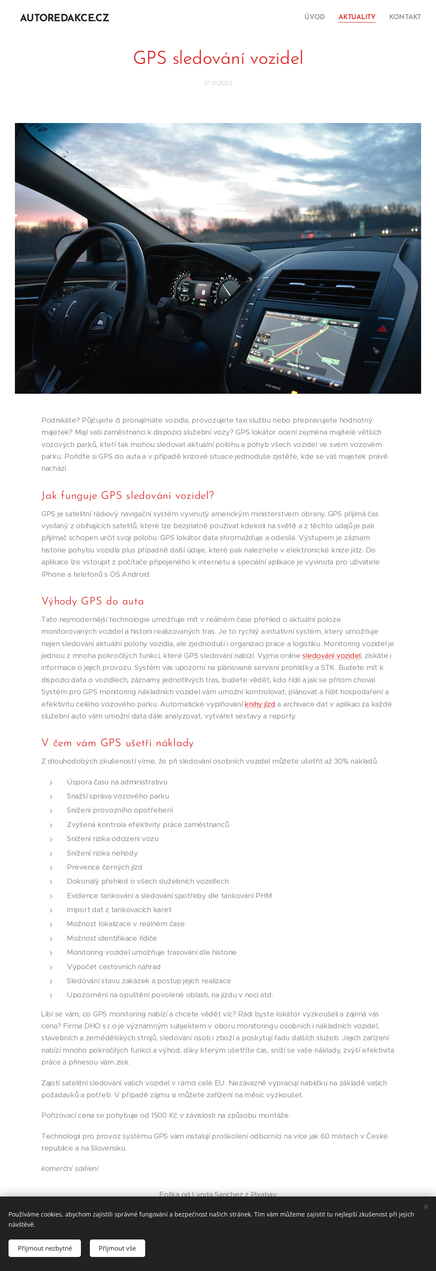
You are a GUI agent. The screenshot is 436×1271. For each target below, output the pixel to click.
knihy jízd (259, 704)
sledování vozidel (331, 655)
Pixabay (264, 1194)
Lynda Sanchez (217, 1194)
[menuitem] (319, 17)
